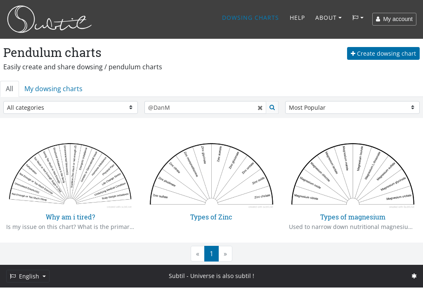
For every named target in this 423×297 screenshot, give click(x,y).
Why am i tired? (70, 216)
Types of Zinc (211, 216)
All (9, 88)
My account (394, 19)
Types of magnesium (352, 216)
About (326, 17)
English (25, 276)
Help (297, 17)
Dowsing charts (250, 17)
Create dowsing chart (383, 53)
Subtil (177, 276)
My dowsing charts (53, 88)
